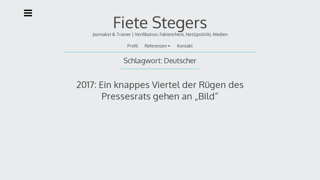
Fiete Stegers (160, 22)
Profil (132, 45)
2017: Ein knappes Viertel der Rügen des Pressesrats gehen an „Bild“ (160, 90)
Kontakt (185, 45)
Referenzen (155, 45)
